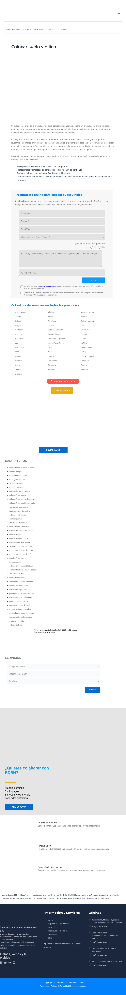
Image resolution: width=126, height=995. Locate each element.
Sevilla (17, 365)
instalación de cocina (17, 557)
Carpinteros (38, 30)
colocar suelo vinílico (17, 514)
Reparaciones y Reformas (58, 924)
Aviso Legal (44, 986)
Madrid (51, 352)
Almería (18, 317)
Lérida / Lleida (86, 347)
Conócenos (52, 934)
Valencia (51, 369)
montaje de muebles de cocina (21, 549)
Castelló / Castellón (55, 330)
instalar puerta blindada (18, 585)
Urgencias (52, 927)
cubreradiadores (15, 624)
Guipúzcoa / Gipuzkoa (56, 339)
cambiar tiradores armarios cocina (22, 569)
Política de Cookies (78, 986)
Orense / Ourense (87, 356)
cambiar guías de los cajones (20, 616)
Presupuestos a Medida (58, 931)
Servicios (25, 30)
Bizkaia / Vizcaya (87, 321)
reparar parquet (15, 561)
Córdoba (18, 334)
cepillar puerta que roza (18, 600)
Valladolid (84, 369)
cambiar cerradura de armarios (21, 506)
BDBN (16, 30)
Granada (84, 334)
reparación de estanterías (19, 526)
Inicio (50, 920)
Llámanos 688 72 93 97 (63, 381)
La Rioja (84, 343)
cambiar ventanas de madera (20, 604)
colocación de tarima (17, 494)
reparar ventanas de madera (20, 608)
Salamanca (85, 361)
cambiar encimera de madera (20, 596)
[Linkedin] (14, 962)
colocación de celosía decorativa (22, 498)
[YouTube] (9, 962)
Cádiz (83, 326)
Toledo (18, 369)
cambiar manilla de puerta (19, 541)
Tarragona (52, 365)
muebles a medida (16, 620)
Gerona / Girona (54, 334)
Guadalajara (19, 339)
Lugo (17, 352)
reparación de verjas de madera (21, 612)
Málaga (84, 352)
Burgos (18, 326)
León (50, 347)
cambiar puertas (15, 518)
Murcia (18, 356)
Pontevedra (52, 361)
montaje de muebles (17, 478)
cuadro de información (47, 286)
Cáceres (51, 326)
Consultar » (62, 390)
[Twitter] (5, 962)
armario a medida (16, 482)
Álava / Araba (20, 312)
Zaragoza (19, 374)
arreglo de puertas (16, 573)
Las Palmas (19, 347)
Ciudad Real (85, 330)
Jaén (17, 343)
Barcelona (52, 321)
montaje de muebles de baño (20, 553)
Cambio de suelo (16, 486)
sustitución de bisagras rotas (20, 545)
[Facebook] (1, 962)
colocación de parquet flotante (21, 565)
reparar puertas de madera (19, 510)
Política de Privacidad (60, 986)
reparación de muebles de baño (21, 467)
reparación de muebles (18, 475)
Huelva (83, 339)
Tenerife (84, 365)
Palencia (18, 361)
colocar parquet (15, 534)
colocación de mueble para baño (22, 502)
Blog (50, 938)
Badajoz (84, 317)
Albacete (51, 312)
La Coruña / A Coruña (56, 343)
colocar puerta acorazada (19, 538)
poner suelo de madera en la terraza (23, 592)
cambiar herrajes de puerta (19, 490)
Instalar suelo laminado (18, 522)
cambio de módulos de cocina (21, 530)
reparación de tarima (17, 577)
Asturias (51, 317)
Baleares (18, 321)
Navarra (51, 356)
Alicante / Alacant (87, 312)
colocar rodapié (15, 471)
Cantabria (19, 330)
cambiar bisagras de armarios (21, 581)
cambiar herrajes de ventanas (20, 589)
